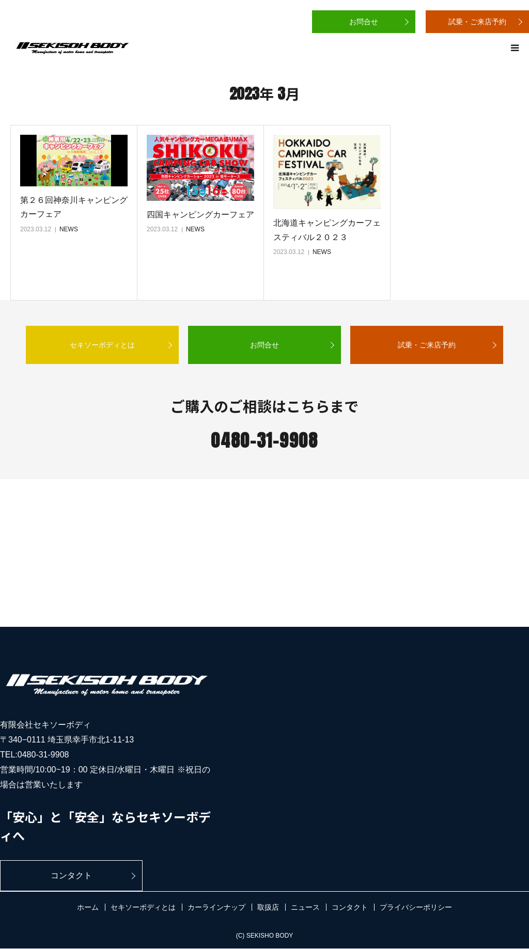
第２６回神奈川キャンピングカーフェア (74, 207)
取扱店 (268, 907)
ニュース (305, 907)
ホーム (88, 907)
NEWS (68, 229)
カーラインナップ (216, 907)
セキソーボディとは (102, 345)
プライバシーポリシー (416, 907)
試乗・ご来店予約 (477, 22)
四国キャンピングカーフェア (200, 214)
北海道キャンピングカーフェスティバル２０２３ (327, 229)
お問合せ (363, 22)
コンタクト (64, 875)
